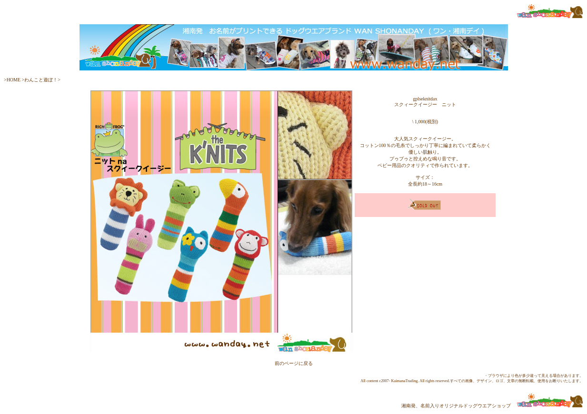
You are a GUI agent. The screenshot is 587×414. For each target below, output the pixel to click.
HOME (14, 79)
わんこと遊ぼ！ (41, 79)
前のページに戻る (294, 363)
